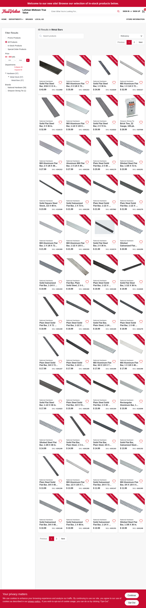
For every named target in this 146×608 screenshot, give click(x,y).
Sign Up (136, 11)
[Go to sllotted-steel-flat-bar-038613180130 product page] (51, 433)
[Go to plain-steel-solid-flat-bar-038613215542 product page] (51, 353)
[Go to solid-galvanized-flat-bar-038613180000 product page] (105, 473)
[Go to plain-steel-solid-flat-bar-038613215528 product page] (78, 393)
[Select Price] (28, 60)
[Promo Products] (6, 38)
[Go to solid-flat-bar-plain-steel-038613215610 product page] (105, 433)
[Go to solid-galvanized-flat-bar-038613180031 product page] (78, 194)
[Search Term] (85, 11)
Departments (15, 19)
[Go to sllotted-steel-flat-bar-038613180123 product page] (131, 513)
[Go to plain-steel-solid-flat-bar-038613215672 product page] (131, 194)
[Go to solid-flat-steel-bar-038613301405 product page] (105, 234)
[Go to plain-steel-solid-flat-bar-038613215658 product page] (105, 154)
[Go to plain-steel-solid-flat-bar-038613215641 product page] (105, 274)
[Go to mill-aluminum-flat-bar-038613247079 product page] (51, 234)
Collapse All (18, 67)
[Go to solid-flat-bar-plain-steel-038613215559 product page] (78, 433)
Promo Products (14, 38)
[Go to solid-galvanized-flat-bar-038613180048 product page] (105, 513)
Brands (29, 19)
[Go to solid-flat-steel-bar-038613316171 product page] (105, 114)
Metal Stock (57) (16, 77)
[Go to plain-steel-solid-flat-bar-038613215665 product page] (131, 313)
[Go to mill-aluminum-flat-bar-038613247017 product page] (78, 473)
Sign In (126, 11)
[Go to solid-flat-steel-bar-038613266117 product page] (51, 74)
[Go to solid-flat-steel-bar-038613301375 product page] (51, 114)
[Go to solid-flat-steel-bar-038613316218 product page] (131, 274)
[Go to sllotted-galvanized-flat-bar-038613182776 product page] (131, 234)
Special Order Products (17, 49)
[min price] (9, 60)
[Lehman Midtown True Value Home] (11, 11)
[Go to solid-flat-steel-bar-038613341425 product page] (51, 393)
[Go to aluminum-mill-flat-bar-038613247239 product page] (78, 154)
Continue (132, 595)
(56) (17, 87)
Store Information (135, 19)
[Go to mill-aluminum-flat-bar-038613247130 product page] (51, 154)
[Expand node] (5, 73)
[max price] (20, 60)
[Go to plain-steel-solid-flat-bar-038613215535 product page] (51, 473)
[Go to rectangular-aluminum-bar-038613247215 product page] (131, 393)
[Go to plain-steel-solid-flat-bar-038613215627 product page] (105, 393)
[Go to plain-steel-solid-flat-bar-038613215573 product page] (78, 353)
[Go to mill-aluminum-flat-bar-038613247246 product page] (131, 74)
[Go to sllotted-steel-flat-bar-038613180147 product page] (131, 154)
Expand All (18, 70)
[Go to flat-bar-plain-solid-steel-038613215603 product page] (78, 274)
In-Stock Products (15, 45)
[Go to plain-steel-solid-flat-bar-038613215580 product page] (78, 313)
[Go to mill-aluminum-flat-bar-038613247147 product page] (78, 74)
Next (141, 42)
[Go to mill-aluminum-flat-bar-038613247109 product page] (78, 234)
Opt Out (131, 603)
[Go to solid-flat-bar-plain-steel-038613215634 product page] (105, 313)
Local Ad (39, 19)
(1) (17, 91)
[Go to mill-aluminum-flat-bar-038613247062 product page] (131, 353)
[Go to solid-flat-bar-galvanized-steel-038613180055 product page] (131, 433)
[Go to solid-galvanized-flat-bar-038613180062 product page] (51, 274)
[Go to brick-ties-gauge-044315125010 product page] (131, 114)
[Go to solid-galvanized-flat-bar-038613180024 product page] (78, 513)
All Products (12, 42)
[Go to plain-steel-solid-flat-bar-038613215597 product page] (105, 194)
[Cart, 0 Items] (143, 11)
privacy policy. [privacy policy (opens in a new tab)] (34, 601)
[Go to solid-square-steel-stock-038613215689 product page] (51, 194)
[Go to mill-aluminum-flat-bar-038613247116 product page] (78, 114)
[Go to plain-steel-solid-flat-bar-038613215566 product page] (51, 313)
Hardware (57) (12, 73)
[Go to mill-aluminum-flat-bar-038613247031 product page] (131, 473)
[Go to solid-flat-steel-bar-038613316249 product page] (105, 74)
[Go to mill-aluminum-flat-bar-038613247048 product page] (105, 353)
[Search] (118, 11)
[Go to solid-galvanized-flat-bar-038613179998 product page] (51, 513)
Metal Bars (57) (18, 80)
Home (4, 19)
